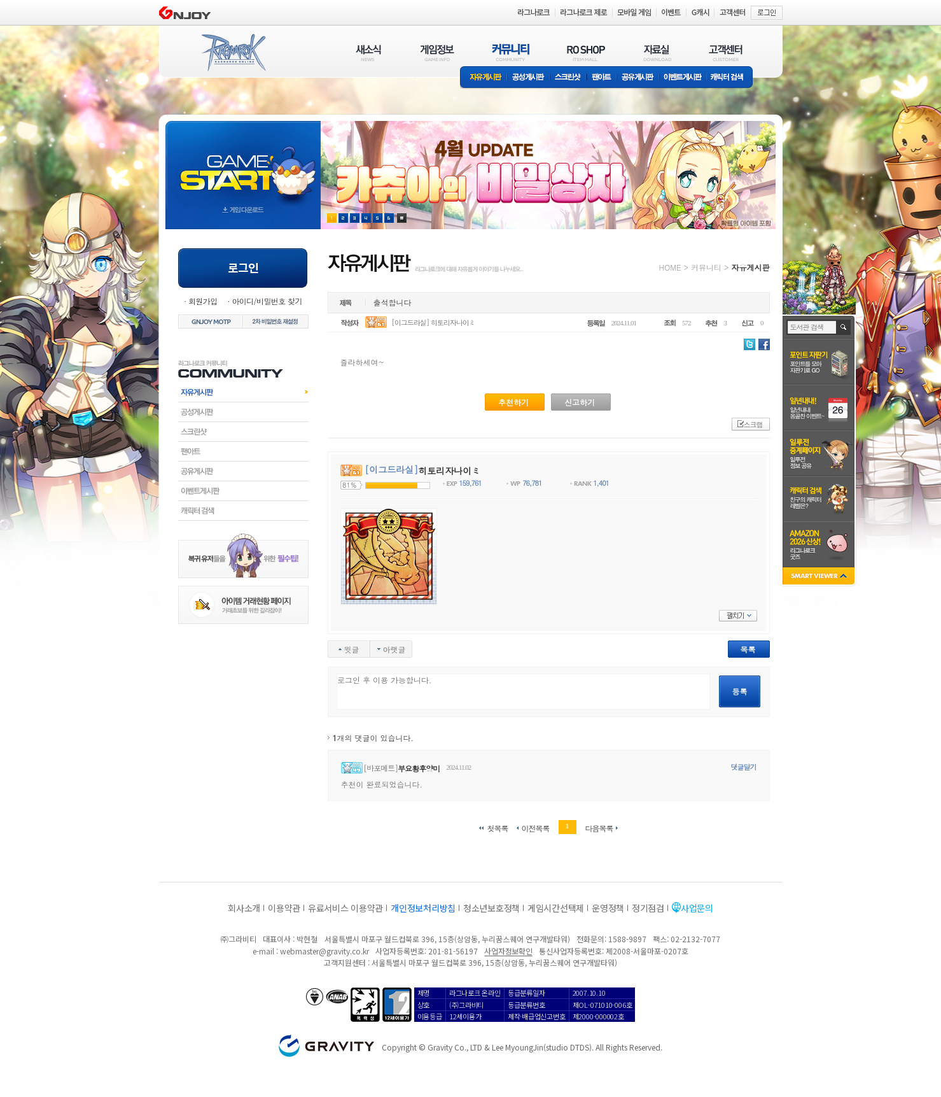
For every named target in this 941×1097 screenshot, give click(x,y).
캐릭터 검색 (731, 78)
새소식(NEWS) (368, 52)
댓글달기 (743, 767)
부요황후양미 (419, 768)
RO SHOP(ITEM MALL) (586, 52)
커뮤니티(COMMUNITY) (511, 52)
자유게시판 (483, 78)
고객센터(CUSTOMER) (725, 52)
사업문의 (697, 908)
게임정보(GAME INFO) (437, 52)
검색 (844, 327)
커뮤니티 (706, 267)
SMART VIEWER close (820, 577)
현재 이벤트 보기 (402, 218)
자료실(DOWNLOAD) (656, 52)
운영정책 (608, 908)
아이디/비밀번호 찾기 (267, 300)
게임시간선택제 (555, 908)
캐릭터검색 (243, 510)
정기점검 (648, 908)
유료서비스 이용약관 (345, 908)
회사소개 (244, 908)
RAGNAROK (233, 53)
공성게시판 (528, 78)
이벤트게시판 (683, 78)
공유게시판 (638, 78)
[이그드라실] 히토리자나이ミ (433, 322)
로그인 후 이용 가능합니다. (523, 692)
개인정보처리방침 (423, 908)
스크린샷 (568, 78)
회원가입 (203, 300)
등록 (740, 691)
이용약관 (284, 908)
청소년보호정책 (491, 908)
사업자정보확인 (508, 950)
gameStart (243, 163)
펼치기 (738, 615)
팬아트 (602, 78)
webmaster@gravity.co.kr (324, 950)
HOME (670, 267)
